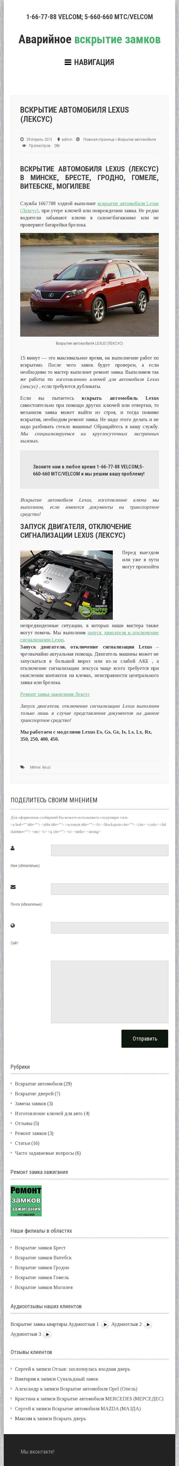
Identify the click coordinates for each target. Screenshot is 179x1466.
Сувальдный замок (77, 1379)
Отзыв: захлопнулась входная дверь (91, 1369)
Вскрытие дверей (34, 1093)
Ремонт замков (31, 1133)
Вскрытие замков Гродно (42, 1267)
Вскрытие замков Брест (40, 1247)
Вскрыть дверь (69, 1418)
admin (67, 139)
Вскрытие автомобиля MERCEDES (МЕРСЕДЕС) (110, 1398)
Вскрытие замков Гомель (42, 1277)
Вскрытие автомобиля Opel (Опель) (98, 1388)
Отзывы (23, 1123)
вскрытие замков (89, 39)
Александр (27, 1388)
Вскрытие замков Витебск (43, 1257)
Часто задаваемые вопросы (44, 1153)
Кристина (25, 1398)
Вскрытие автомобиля (137, 139)
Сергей (23, 1408)
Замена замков (30, 1103)
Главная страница (98, 139)
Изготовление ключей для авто (49, 1113)
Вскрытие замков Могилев (44, 1287)
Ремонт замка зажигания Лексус (55, 694)
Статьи (22, 1143)
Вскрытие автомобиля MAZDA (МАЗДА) (96, 1408)
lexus (46, 767)
